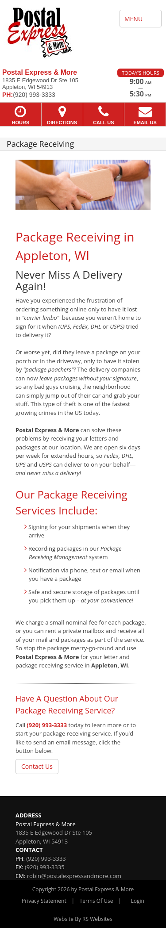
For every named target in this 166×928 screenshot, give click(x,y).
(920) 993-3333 (47, 725)
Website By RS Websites (83, 919)
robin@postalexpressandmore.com (74, 876)
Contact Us (37, 766)
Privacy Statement (44, 901)
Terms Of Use (96, 901)
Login (137, 901)
